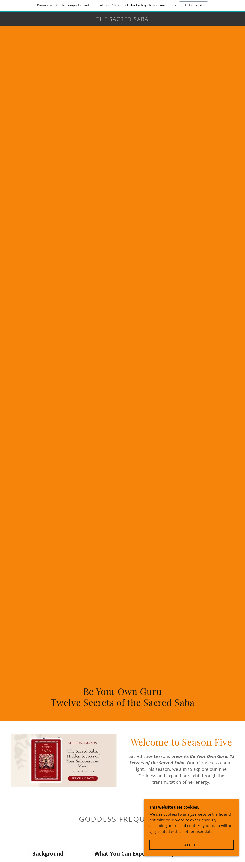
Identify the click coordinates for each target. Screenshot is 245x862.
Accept (191, 845)
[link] (122, 19)
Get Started (193, 5)
